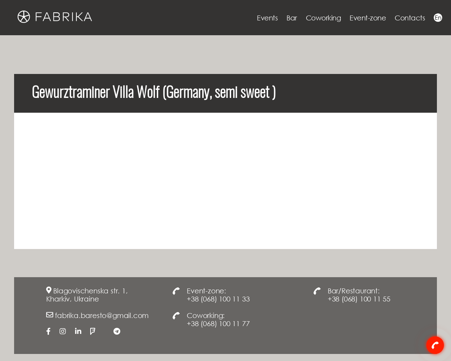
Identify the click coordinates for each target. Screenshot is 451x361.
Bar (291, 17)
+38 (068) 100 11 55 (359, 298)
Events (267, 17)
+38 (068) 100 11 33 (218, 298)
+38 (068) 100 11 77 (218, 323)
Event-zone (368, 17)
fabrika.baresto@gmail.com (102, 315)
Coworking (323, 17)
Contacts (410, 17)
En (438, 17)
